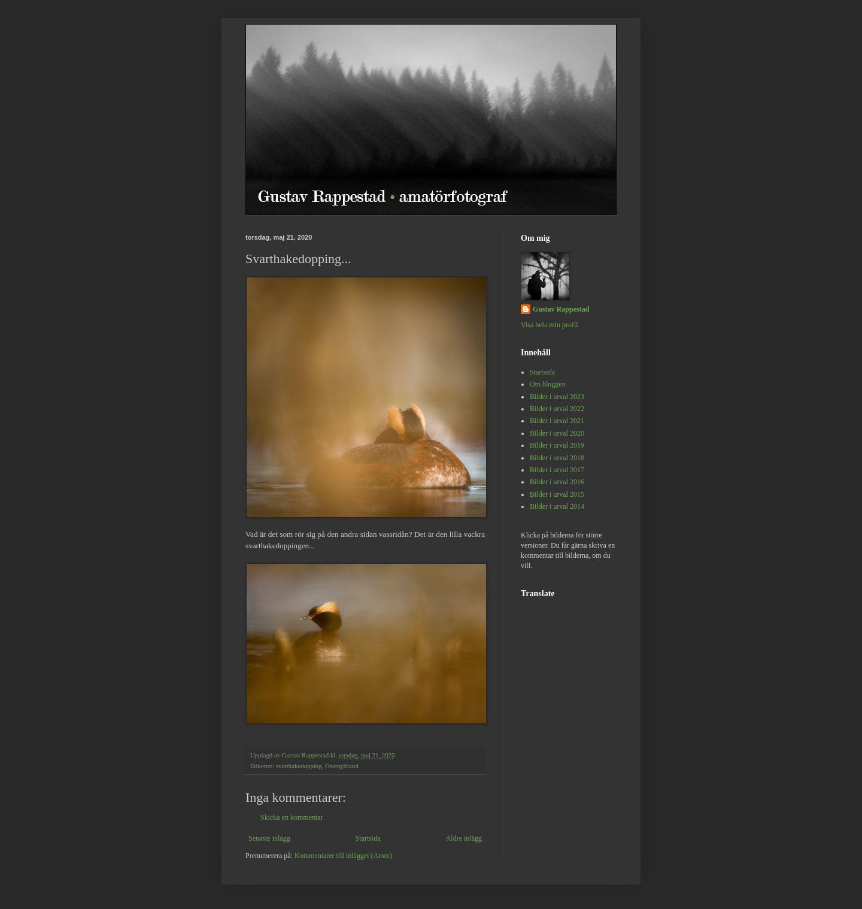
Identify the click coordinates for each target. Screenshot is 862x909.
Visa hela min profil (549, 325)
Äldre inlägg (464, 838)
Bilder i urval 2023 (557, 396)
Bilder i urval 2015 (557, 494)
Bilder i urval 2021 (557, 420)
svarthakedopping (299, 765)
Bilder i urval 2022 (557, 408)
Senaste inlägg (269, 838)
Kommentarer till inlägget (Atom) (343, 855)
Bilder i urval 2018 (557, 458)
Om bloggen (548, 384)
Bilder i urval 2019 (557, 445)
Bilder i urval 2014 (557, 506)
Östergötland (342, 765)
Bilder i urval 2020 (557, 433)
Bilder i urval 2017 (557, 470)
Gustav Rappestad (561, 309)
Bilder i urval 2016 (557, 482)
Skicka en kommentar (291, 817)
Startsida (368, 838)
